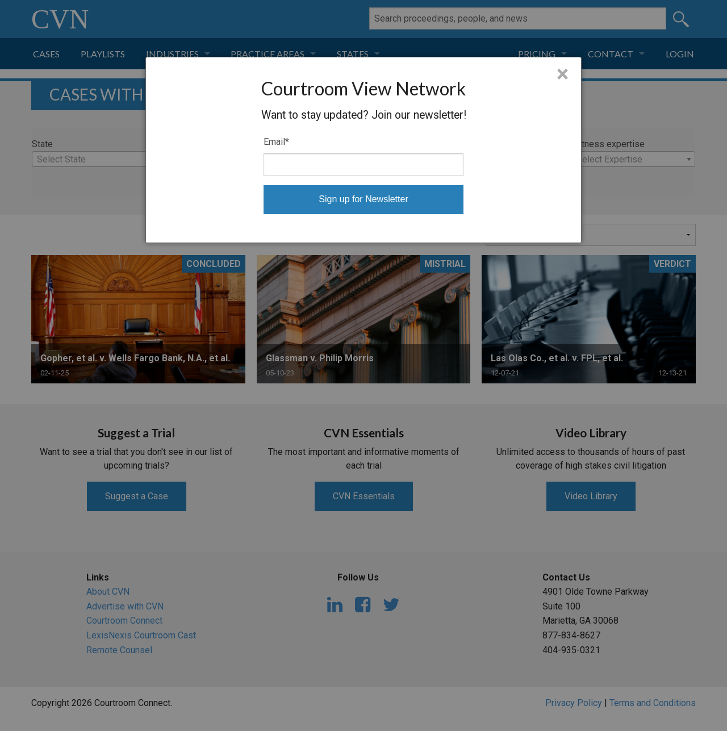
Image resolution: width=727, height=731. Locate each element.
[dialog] (363, 150)
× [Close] (563, 74)
